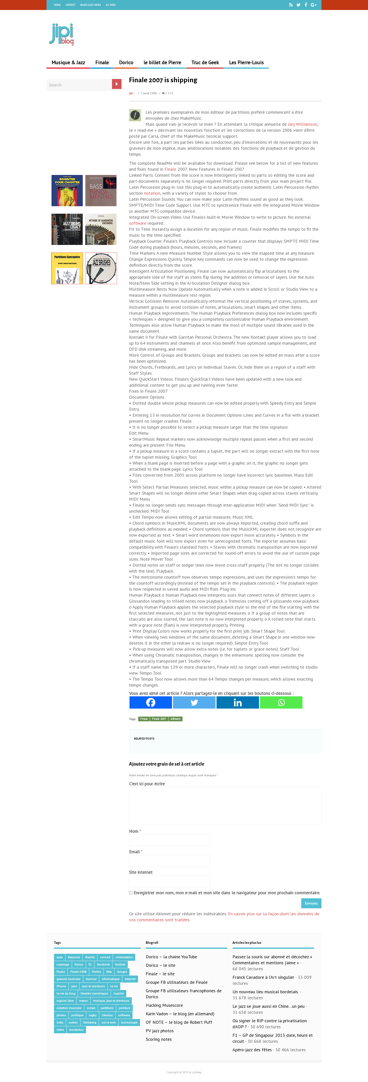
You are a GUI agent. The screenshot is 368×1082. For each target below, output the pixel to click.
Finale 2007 (159, 719)
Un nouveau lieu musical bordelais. (265, 992)
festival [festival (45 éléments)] (120, 964)
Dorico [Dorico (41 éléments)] (78, 964)
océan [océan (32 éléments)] (91, 1008)
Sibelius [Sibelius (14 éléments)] (107, 1015)
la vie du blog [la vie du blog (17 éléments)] (65, 993)
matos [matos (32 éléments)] (83, 1001)
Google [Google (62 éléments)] (122, 972)
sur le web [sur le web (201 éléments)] (109, 1022)
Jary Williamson (302, 124)
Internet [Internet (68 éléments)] (130, 979)
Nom (133, 831)
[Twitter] (194, 702)
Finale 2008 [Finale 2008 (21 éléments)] (78, 972)
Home (57, 4)
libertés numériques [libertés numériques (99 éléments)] (94, 993)
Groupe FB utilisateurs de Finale (177, 982)
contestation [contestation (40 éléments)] (124, 957)
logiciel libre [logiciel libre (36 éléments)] (65, 1001)
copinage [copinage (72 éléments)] (62, 964)
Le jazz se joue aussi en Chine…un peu (268, 1006)
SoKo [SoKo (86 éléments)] (59, 1022)
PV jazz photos (160, 1031)
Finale (102, 62)
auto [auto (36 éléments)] (59, 957)
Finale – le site (160, 974)
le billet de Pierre (162, 62)
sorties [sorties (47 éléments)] (73, 1022)
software (137, 223)
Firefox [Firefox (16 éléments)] (96, 972)
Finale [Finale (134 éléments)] (60, 972)
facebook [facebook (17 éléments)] (103, 964)
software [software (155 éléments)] (124, 1015)
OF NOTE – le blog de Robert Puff (179, 1022)
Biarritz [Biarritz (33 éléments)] (90, 957)
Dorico (126, 62)
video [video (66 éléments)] (60, 1030)
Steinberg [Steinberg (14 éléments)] (89, 1022)
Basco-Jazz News (90, 4)
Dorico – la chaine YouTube (171, 957)
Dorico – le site (160, 965)
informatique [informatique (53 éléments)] (111, 979)
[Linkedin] (237, 702)
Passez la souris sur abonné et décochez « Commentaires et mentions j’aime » (272, 960)
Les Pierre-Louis (246, 62)
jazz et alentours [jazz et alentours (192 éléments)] (93, 986)
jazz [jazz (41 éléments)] (74, 986)
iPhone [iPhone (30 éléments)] (61, 986)
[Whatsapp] (281, 702)
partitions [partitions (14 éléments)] (107, 1008)
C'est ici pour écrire (147, 784)
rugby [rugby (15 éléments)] (92, 1015)
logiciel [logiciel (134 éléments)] (119, 993)
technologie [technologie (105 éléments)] (129, 1022)
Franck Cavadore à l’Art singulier (263, 977)
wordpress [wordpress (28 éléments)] (76, 1030)
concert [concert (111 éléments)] (105, 957)
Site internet (140, 872)
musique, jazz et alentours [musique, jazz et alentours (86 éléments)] (111, 1001)
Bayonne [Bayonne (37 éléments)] (74, 957)
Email (134, 852)
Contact (70, 4)
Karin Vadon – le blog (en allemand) (180, 1014)
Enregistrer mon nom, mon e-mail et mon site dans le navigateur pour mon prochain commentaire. (227, 893)
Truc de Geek (205, 62)
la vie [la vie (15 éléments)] (114, 986)
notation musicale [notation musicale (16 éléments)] (69, 1008)
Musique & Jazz (68, 62)
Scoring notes (159, 1039)
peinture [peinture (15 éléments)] (124, 1008)
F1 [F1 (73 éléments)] (90, 964)
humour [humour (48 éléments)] (91, 979)
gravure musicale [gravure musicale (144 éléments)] (68, 979)
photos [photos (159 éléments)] (61, 1015)
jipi (131, 93)
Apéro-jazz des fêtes (252, 1050)
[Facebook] (151, 702)
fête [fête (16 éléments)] (109, 972)
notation (152, 193)
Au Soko (111, 4)
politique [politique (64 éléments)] (77, 1015)
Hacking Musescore (164, 1005)
